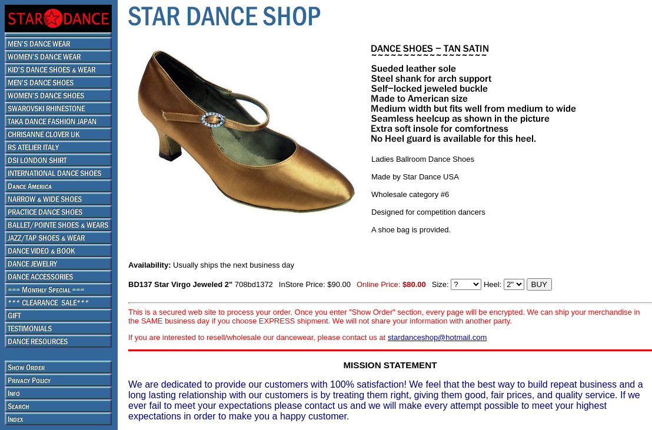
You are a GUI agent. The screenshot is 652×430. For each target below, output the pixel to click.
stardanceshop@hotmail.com (437, 337)
